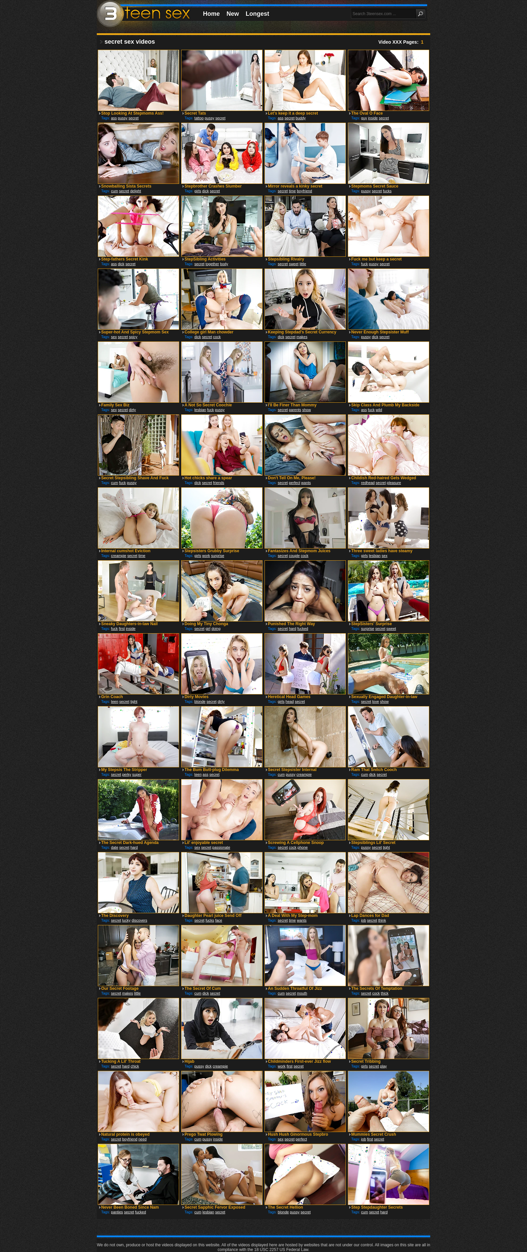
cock (217, 337)
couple (294, 556)
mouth (302, 993)
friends (218, 483)
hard (292, 629)
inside (373, 118)
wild (379, 410)
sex (114, 337)
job (363, 920)
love (375, 701)
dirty (132, 410)
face (218, 920)
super (136, 774)
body (224, 264)
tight (133, 701)
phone (302, 847)
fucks (387, 191)
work (206, 556)
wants (306, 483)
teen (114, 701)
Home (211, 13)
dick (205, 191)
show (306, 410)
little (302, 264)
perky (126, 774)
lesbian (200, 410)
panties (117, 1212)
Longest (257, 13)
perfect (294, 483)
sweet (293, 264)
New (233, 13)
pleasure (394, 483)
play (383, 1066)
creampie (118, 556)
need (142, 1139)
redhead (367, 483)
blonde (199, 701)
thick (385, 993)
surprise (217, 556)
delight (135, 191)
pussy (123, 118)
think (382, 920)
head (290, 701)
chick (134, 1066)
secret (133, 118)
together (212, 264)
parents (295, 410)
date (114, 847)
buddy (301, 118)
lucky (126, 920)
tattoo (199, 118)
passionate (221, 847)
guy (364, 118)
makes (301, 337)
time (292, 191)
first (122, 629)
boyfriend (304, 191)
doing (215, 629)
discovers (139, 920)
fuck (364, 264)
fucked (302, 629)
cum (114, 191)
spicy (133, 337)
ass (114, 118)
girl (207, 629)
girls (197, 191)
